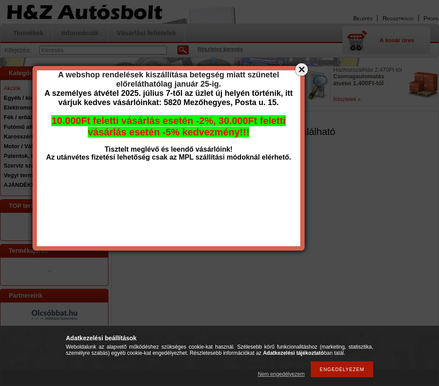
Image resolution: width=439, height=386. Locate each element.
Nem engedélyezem (281, 374)
